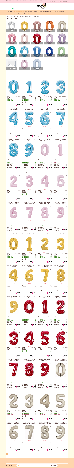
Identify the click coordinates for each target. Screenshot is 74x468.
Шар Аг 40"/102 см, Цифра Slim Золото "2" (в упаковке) (45, 234)
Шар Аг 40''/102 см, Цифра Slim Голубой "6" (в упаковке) (44, 109)
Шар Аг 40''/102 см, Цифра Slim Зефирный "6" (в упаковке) (13, 203)
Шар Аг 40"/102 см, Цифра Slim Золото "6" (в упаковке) (29, 266)
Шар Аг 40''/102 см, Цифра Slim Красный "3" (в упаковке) (13, 329)
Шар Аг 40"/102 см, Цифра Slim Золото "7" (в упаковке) (45, 266)
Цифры (26, 16)
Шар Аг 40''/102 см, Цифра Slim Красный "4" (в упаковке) (29, 329)
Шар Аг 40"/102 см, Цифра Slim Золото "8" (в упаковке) (60, 266)
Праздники (20, 13)
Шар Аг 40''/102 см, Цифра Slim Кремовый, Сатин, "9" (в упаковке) (60, 423)
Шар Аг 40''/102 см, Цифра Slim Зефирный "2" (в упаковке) (13, 172)
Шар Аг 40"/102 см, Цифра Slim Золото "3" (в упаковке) (60, 234)
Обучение (25, 13)
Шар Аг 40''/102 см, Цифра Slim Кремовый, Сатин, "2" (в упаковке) (13, 391)
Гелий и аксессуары (28, 11)
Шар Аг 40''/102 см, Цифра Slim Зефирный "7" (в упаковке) (29, 203)
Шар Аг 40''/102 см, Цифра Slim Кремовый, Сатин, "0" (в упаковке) (60, 360)
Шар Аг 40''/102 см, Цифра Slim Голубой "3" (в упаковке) (60, 77)
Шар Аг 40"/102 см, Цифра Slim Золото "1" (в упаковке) (29, 234)
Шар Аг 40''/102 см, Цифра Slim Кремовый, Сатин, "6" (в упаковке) (13, 423)
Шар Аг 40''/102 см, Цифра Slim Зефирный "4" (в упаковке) (44, 172)
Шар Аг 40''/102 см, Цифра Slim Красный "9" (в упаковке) (44, 360)
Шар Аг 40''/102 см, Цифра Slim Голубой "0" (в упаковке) (13, 77)
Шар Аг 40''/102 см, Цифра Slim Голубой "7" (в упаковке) (60, 109)
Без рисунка (22, 16)
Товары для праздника (47, 11)
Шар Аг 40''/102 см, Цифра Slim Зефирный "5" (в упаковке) (60, 172)
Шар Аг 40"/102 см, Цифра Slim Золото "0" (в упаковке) (13, 234)
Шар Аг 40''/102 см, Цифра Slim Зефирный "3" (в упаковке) (29, 172)
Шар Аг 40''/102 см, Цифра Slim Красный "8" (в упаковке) (29, 360)
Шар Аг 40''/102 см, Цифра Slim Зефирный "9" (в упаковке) (60, 203)
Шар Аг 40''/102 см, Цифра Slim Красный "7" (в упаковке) (13, 360)
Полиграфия (61, 11)
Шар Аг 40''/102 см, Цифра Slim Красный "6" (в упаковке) (60, 329)
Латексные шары (9, 11)
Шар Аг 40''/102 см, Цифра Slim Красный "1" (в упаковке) (44, 297)
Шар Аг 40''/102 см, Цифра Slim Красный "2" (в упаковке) (60, 297)
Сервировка (55, 11)
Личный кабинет (15, 0)
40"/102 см (30, 16)
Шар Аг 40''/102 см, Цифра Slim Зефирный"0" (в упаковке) (44, 140)
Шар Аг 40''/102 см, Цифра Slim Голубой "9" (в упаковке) (29, 140)
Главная (8, 16)
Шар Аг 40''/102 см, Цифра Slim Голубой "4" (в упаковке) (13, 109)
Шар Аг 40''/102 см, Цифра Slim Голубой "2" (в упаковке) (44, 77)
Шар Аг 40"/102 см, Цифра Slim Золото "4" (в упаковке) (13, 266)
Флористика (9, 13)
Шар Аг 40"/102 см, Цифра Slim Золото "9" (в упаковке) (13, 297)
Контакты (20, 0)
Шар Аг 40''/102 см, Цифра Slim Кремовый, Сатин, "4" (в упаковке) (45, 391)
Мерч (29, 13)
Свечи (40, 11)
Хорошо (53, 465)
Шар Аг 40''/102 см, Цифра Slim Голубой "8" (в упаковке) (13, 140)
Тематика (14, 13)
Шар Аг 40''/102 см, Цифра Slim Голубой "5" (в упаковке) (29, 109)
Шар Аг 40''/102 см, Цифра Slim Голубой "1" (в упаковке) (29, 77)
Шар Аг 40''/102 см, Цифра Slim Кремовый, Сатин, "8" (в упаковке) (45, 423)
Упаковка (35, 11)
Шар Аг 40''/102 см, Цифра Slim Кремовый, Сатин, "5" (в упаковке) (60, 391)
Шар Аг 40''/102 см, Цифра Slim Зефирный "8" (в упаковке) (44, 203)
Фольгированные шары (18, 11)
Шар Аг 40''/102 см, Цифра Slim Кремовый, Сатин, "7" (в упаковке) (29, 423)
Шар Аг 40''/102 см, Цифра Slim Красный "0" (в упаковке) (29, 297)
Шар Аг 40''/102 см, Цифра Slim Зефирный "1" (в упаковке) (60, 140)
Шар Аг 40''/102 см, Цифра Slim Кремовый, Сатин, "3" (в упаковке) (29, 391)
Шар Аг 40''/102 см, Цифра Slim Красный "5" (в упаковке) (44, 329)
